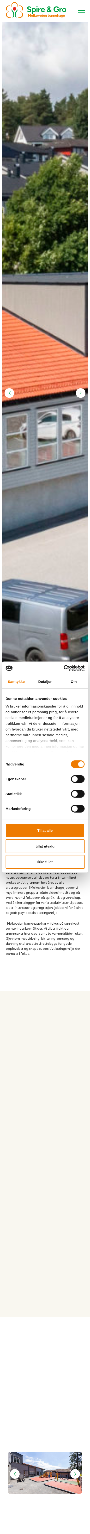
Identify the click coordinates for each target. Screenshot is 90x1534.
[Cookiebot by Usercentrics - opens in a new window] (64, 668)
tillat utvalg (45, 846)
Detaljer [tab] (45, 682)
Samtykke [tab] (16, 682)
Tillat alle (45, 830)
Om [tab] (74, 682)
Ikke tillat (45, 862)
